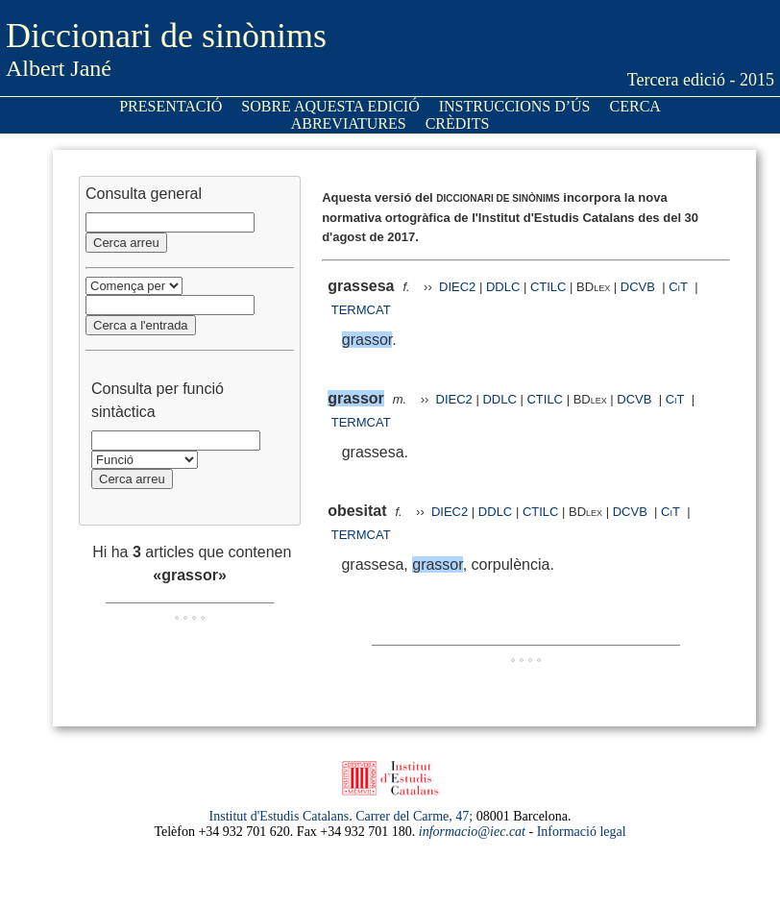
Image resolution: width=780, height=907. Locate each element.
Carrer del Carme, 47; (414, 816)
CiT (678, 287)
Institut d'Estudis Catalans (279, 816)
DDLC (503, 287)
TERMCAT (361, 310)
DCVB (640, 287)
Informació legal (581, 831)
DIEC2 (457, 287)
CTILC (548, 287)
